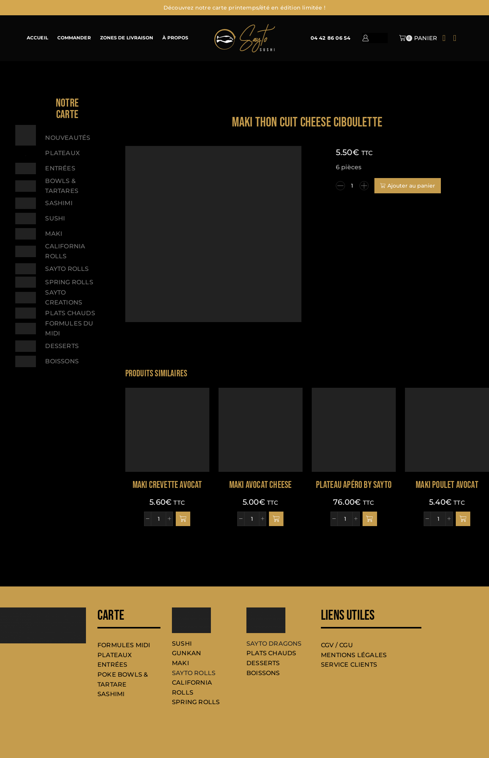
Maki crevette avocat (167, 485)
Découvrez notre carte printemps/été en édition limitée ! (244, 7)
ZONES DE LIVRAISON (127, 37)
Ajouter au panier (411, 185)
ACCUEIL (37, 37)
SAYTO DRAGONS (274, 643)
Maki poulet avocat (447, 485)
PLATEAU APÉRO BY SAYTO (354, 485)
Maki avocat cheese (260, 485)
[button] (183, 519)
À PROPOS (175, 37)
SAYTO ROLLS (193, 673)
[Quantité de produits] (352, 185)
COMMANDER (74, 37)
